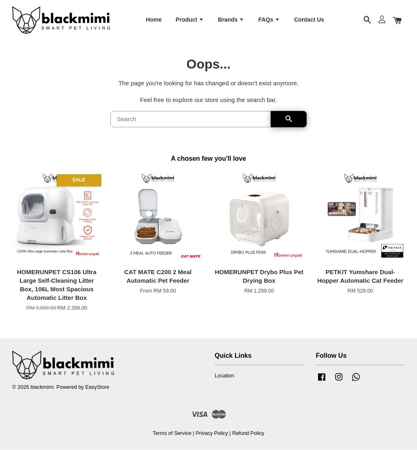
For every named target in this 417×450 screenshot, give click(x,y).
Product (190, 19)
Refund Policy (248, 433)
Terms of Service (172, 433)
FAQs (269, 19)
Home (154, 19)
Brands (231, 19)
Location (224, 376)
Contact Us (309, 19)
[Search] (190, 119)
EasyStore (97, 387)
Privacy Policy (211, 433)
